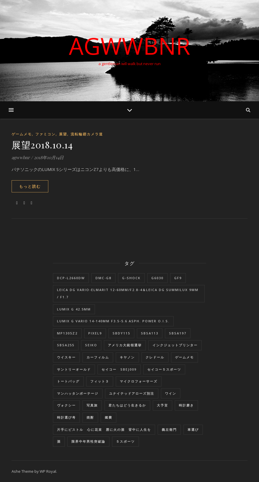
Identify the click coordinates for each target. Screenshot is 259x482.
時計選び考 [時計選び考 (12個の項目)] (66, 417)
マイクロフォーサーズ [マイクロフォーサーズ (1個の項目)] (138, 381)
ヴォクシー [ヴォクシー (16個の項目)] (66, 405)
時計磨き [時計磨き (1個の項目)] (186, 405)
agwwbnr (21, 157)
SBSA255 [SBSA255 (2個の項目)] (65, 345)
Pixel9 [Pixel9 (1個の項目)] (95, 333)
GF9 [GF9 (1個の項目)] (178, 278)
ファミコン (45, 134)
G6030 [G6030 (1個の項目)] (157, 278)
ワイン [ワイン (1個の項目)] (170, 393)
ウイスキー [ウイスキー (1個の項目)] (66, 357)
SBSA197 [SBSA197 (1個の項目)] (177, 333)
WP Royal (48, 471)
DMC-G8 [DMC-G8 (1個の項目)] (103, 278)
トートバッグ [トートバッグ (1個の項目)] (68, 381)
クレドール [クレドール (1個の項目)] (155, 357)
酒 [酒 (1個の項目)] (59, 441)
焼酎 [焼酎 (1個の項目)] (90, 417)
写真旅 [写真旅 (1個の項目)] (92, 405)
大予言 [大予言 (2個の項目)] (162, 405)
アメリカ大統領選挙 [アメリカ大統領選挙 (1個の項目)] (125, 345)
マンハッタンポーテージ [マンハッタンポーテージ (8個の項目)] (77, 393)
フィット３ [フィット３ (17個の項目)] (99, 381)
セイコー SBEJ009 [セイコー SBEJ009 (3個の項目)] (119, 369)
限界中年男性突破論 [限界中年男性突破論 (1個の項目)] (88, 441)
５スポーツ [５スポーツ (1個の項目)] (125, 441)
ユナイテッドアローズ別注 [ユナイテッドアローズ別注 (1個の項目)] (131, 393)
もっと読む (30, 186)
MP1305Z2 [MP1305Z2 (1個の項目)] (67, 333)
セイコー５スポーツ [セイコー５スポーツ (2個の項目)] (164, 369)
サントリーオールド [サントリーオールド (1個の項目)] (74, 369)
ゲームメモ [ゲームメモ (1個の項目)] (184, 357)
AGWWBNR (129, 45)
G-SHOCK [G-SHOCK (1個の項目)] (131, 278)
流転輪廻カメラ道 (87, 134)
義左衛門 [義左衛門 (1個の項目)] (169, 429)
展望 (63, 134)
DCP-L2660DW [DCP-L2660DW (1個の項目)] (71, 278)
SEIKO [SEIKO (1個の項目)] (91, 345)
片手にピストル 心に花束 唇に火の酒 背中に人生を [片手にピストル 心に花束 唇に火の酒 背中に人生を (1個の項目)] (104, 429)
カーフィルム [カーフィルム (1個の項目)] (98, 357)
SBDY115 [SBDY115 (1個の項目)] (121, 333)
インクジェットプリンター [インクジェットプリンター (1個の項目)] (175, 345)
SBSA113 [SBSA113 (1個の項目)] (149, 333)
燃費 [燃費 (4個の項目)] (108, 417)
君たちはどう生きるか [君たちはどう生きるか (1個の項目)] (127, 405)
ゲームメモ (22, 134)
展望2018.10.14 (42, 144)
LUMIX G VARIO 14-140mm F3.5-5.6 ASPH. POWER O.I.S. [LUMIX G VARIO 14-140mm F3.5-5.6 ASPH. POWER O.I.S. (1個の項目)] (113, 321)
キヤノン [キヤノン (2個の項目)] (127, 357)
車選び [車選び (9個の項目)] (193, 429)
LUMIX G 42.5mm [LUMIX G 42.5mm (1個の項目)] (74, 309)
